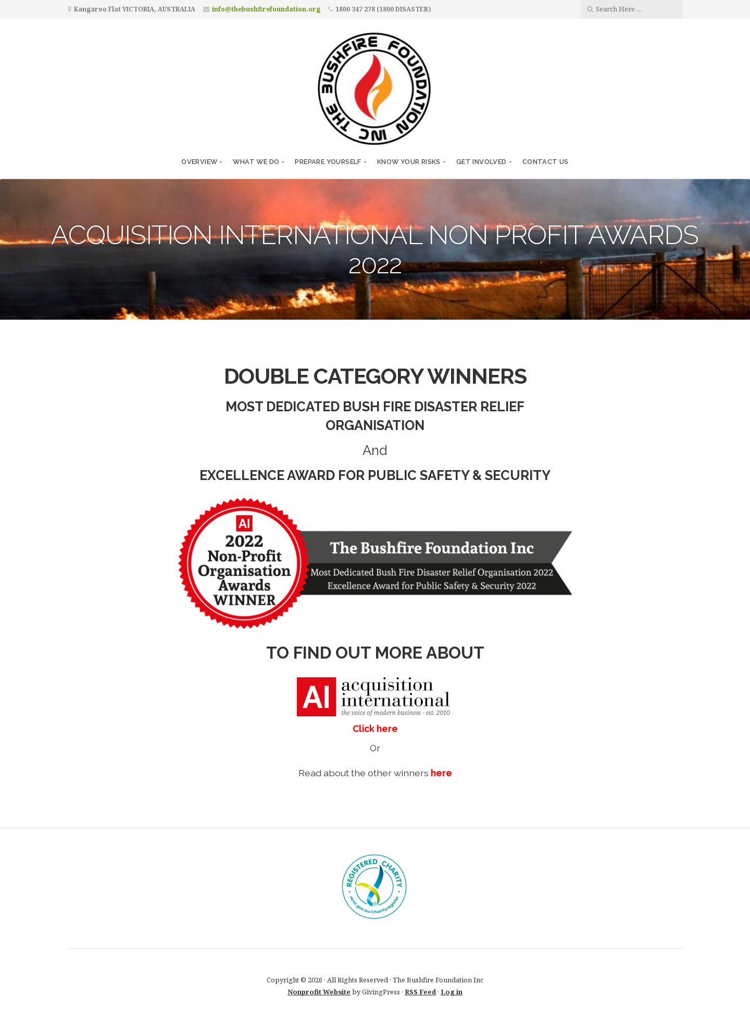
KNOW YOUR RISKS (409, 162)
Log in (452, 991)
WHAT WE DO (256, 162)
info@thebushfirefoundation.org (266, 9)
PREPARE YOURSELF (328, 162)
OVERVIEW (199, 162)
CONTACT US (545, 162)
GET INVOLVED (481, 162)
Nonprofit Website (319, 991)
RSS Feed (420, 991)
